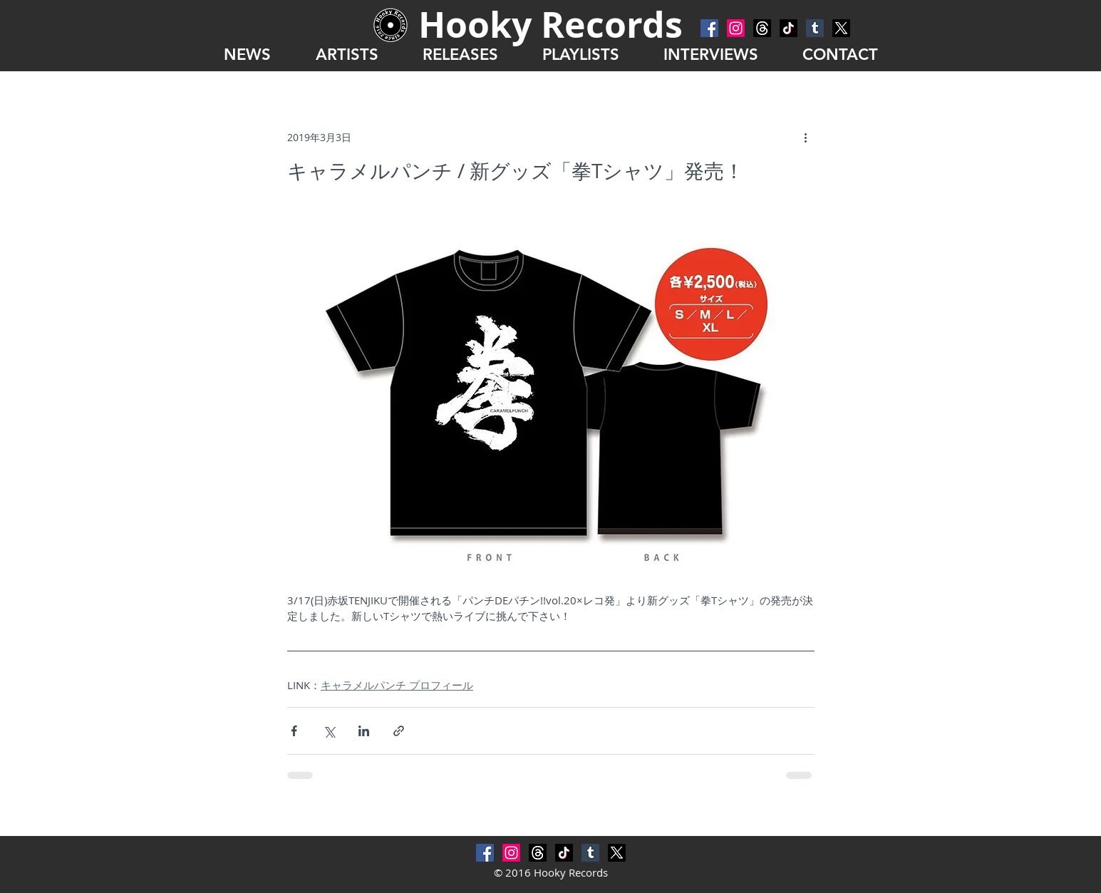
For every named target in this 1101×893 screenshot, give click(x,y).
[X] (841, 28)
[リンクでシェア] (398, 731)
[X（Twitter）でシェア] (329, 731)
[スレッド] (762, 28)
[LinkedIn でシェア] (364, 731)
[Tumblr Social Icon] (815, 28)
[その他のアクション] (806, 136)
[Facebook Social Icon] (709, 28)
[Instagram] (736, 28)
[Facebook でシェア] (294, 731)
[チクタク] (788, 28)
